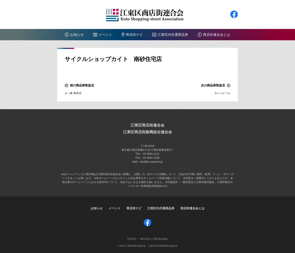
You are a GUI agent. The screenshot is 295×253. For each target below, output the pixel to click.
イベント (105, 35)
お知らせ (77, 35)
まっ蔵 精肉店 (73, 93)
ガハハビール (222, 93)
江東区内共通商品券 (173, 35)
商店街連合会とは (216, 35)
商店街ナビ (134, 35)
